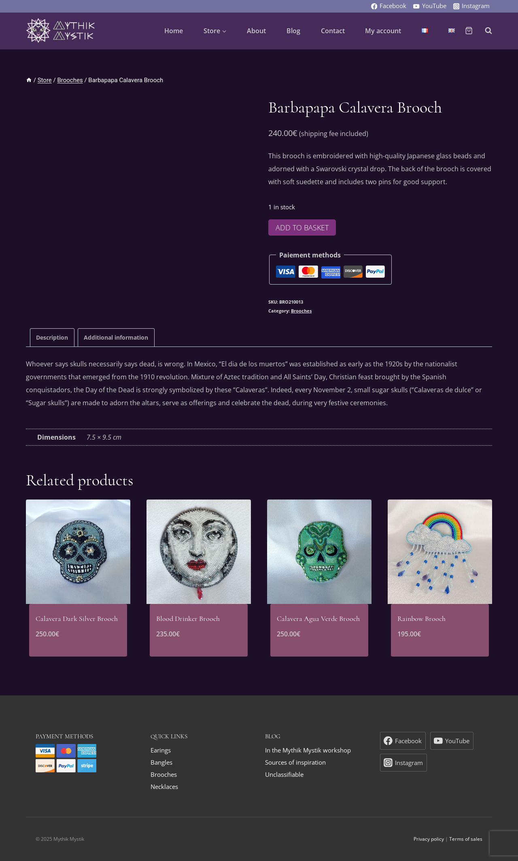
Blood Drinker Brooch (188, 618)
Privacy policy (429, 838)
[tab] (52, 337)
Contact (333, 30)
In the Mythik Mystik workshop (308, 750)
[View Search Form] (484, 30)
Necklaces (164, 786)
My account (383, 30)
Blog (293, 30)
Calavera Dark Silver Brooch (77, 618)
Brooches (301, 311)
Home (173, 30)
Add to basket (302, 227)
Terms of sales (465, 838)
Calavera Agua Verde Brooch (318, 618)
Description (52, 337)
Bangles (161, 762)
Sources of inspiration (295, 762)
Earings (161, 750)
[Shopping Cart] (469, 30)
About (256, 30)
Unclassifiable (284, 774)
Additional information (116, 337)
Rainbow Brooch (421, 618)
